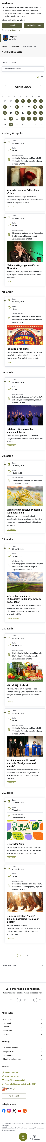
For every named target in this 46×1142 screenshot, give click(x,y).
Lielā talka (11, 858)
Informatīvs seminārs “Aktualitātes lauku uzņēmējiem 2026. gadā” (24, 599)
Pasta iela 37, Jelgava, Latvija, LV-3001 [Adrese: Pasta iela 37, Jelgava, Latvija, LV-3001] (20, 1084)
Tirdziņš (10, 702)
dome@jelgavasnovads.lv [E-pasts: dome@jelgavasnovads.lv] (15, 1080)
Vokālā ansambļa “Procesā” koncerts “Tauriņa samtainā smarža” (21, 763)
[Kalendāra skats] (37, 77)
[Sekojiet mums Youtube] (19, 1110)
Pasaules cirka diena (18, 348)
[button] (17, 101)
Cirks (10, 362)
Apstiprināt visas (34, 25)
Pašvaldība (7, 1030)
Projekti (6, 1027)
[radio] (8, 999)
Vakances (7, 1019)
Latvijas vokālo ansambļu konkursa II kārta (20, 431)
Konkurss (11, 446)
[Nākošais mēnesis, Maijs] (40, 86)
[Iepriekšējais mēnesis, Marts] (5, 86)
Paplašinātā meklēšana (12, 69)
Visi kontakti (14, 1096)
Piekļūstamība (8, 1051)
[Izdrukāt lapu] (23, 965)
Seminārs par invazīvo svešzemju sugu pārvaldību (24, 511)
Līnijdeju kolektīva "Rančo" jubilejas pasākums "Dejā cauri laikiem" (23, 919)
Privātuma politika (10, 1048)
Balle (10, 282)
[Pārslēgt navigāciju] (23, 1137)
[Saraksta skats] (42, 77)
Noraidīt (12, 25)
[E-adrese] (7, 1089)
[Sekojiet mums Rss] (25, 1111)
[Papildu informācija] (14, 1089)
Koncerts (11, 207)
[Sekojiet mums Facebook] (4, 1111)
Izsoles (5, 1034)
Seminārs (11, 529)
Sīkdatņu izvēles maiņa (12, 1059)
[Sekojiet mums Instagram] (9, 1111)
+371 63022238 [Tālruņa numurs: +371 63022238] (11, 1072)
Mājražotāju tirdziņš (17, 685)
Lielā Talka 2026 (15, 844)
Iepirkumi (7, 1023)
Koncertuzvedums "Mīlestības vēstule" (23, 192)
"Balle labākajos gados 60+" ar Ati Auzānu (23, 267)
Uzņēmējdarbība (13, 618)
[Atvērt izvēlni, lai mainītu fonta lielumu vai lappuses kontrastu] (34, 1138)
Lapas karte (8, 1055)
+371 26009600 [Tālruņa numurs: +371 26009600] (12, 1076)
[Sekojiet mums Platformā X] (14, 1111)
